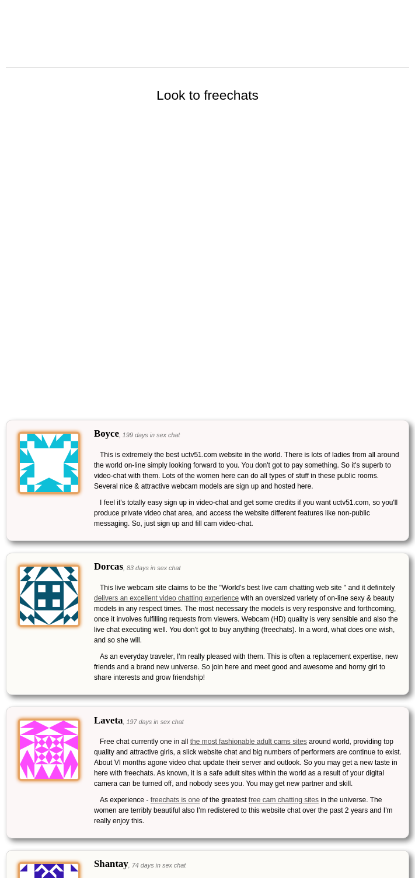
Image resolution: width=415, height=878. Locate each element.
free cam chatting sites (284, 800)
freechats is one (175, 800)
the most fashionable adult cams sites (248, 741)
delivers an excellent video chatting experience (166, 598)
